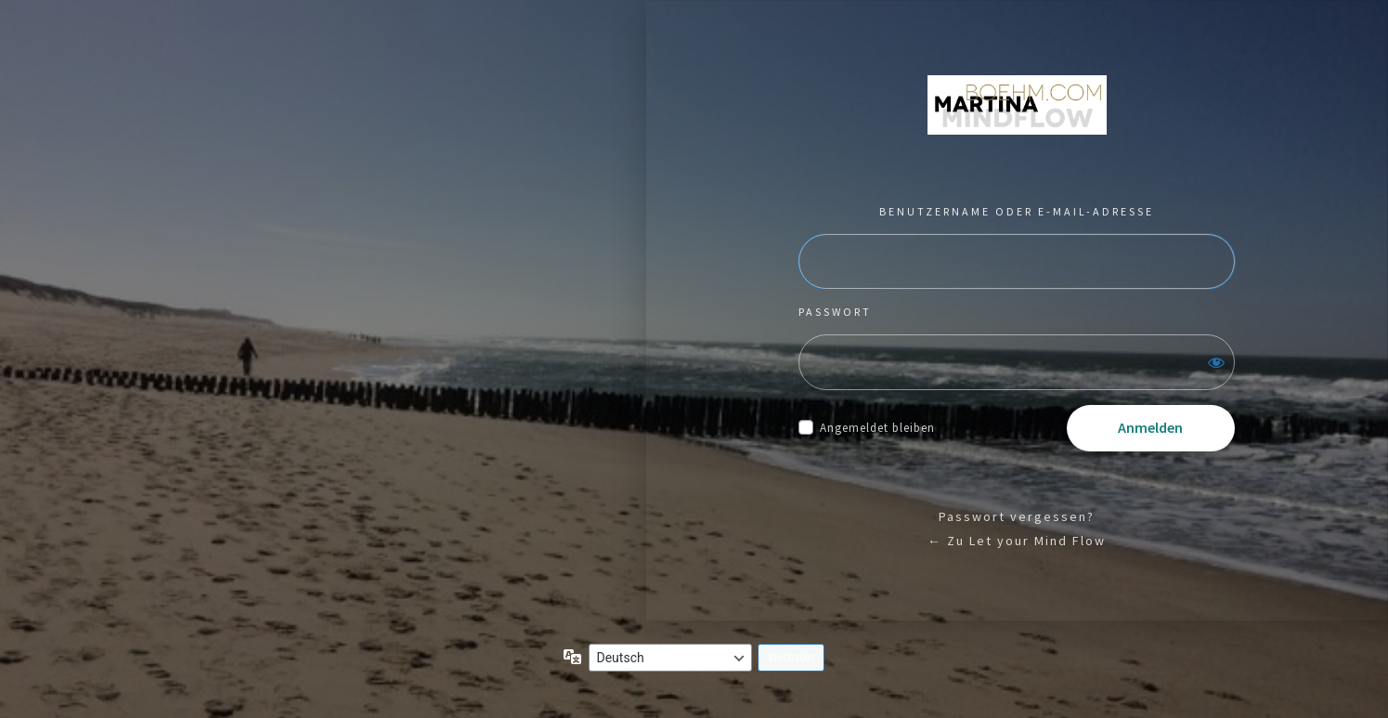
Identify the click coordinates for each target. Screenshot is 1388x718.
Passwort (835, 312)
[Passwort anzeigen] (1216, 362)
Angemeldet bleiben (877, 428)
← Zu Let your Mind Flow (1016, 540)
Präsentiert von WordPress (1017, 105)
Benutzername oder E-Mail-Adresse (1016, 211)
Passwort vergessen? (1017, 516)
